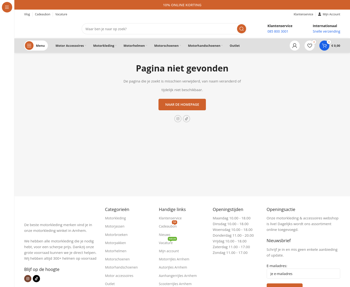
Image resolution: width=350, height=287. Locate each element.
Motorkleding (115, 218)
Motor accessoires (119, 275)
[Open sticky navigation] (36, 45)
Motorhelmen (116, 251)
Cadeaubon (168, 225)
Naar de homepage (182, 104)
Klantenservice (170, 218)
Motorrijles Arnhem (174, 259)
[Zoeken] (164, 28)
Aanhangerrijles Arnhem (178, 275)
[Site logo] (48, 28)
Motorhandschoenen (121, 267)
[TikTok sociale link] (186, 118)
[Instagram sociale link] (177, 118)
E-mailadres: (303, 271)
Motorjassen (114, 226)
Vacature (168, 242)
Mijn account (169, 251)
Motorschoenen (117, 259)
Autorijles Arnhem (173, 267)
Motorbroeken (116, 234)
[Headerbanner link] (182, 5)
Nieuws (164, 234)
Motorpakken (115, 242)
